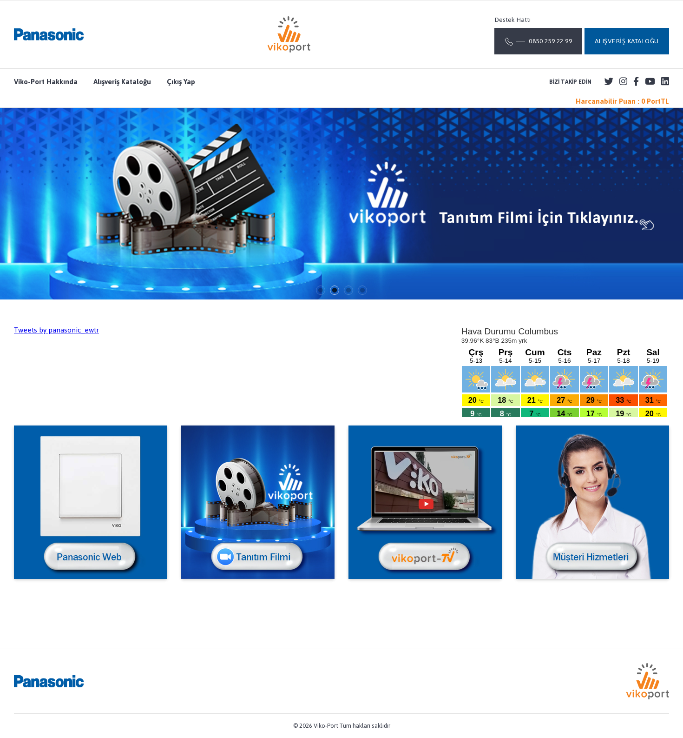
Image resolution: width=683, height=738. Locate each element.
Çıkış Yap (181, 82)
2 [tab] (334, 290)
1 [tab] (320, 290)
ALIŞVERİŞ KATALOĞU (627, 41)
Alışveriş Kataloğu (122, 82)
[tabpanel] (341, 203)
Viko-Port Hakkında (46, 82)
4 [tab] (362, 290)
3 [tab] (348, 290)
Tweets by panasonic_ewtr (56, 330)
